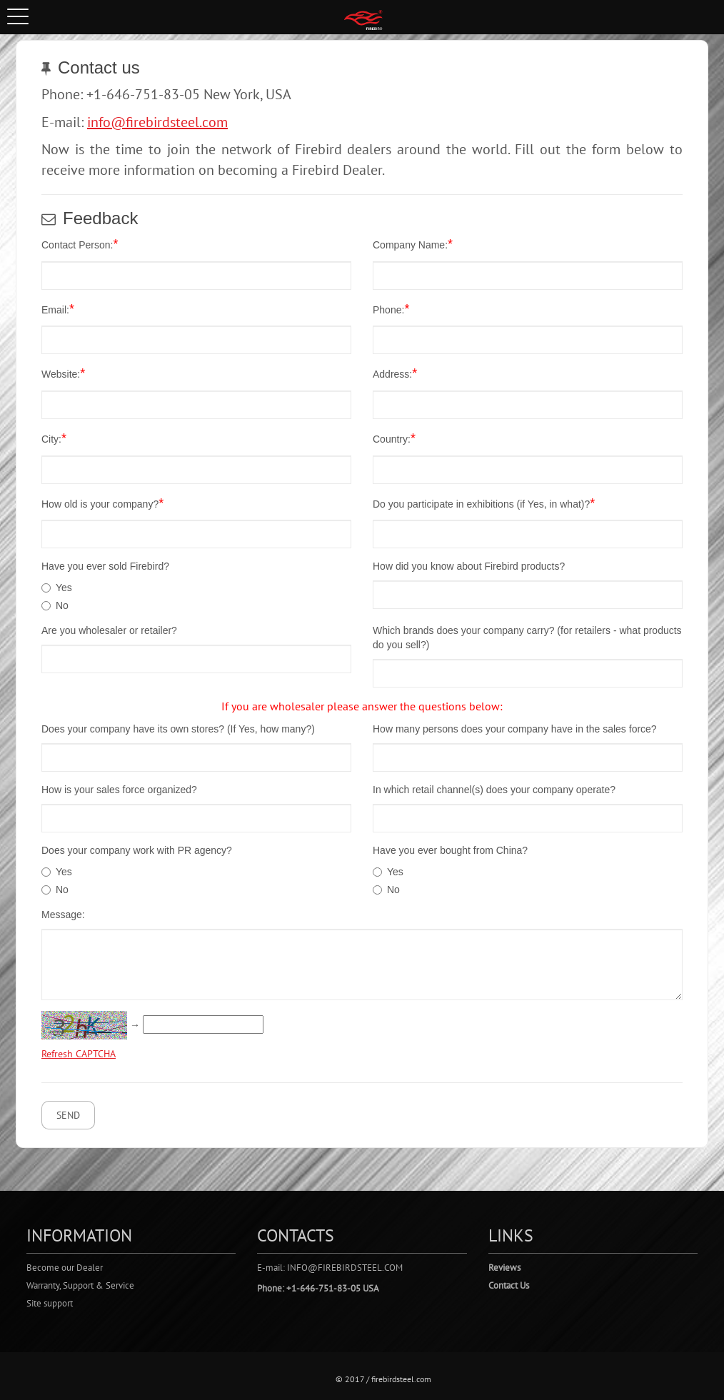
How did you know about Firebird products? (469, 566)
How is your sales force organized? (119, 789)
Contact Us (508, 1285)
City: (53, 438)
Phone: (391, 309)
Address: (395, 373)
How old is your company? (102, 503)
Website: (63, 373)
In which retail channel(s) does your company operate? (494, 789)
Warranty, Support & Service (80, 1285)
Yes (64, 587)
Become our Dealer (64, 1267)
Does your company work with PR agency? (136, 850)
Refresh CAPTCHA (78, 1053)
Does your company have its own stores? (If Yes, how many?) (178, 729)
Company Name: (413, 244)
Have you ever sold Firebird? (105, 566)
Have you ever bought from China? (450, 850)
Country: (394, 438)
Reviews (504, 1267)
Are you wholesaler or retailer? (109, 630)
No (62, 605)
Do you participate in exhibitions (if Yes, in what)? (484, 503)
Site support (49, 1303)
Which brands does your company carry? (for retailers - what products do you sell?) (527, 637)
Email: (57, 309)
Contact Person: (79, 244)
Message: (63, 914)
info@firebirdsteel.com (157, 122)
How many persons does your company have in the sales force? (515, 729)
